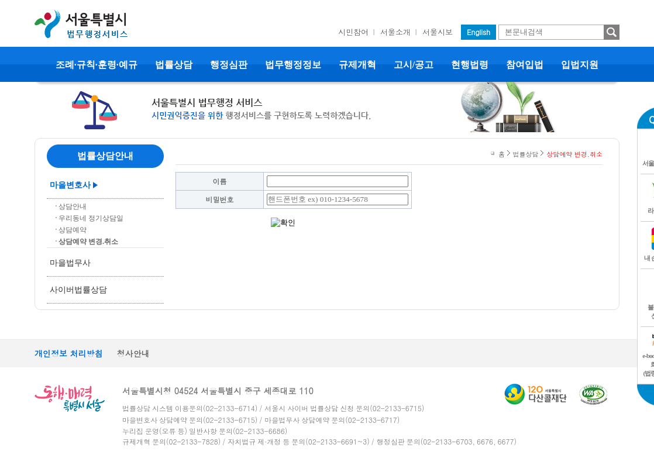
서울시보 (437, 31)
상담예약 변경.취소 (88, 241)
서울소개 (395, 31)
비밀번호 (220, 199)
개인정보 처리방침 (69, 353)
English (478, 32)
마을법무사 (70, 263)
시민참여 (353, 31)
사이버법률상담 (78, 289)
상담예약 (72, 230)
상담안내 (72, 206)
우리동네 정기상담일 (90, 218)
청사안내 (133, 353)
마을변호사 (70, 185)
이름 (220, 181)
